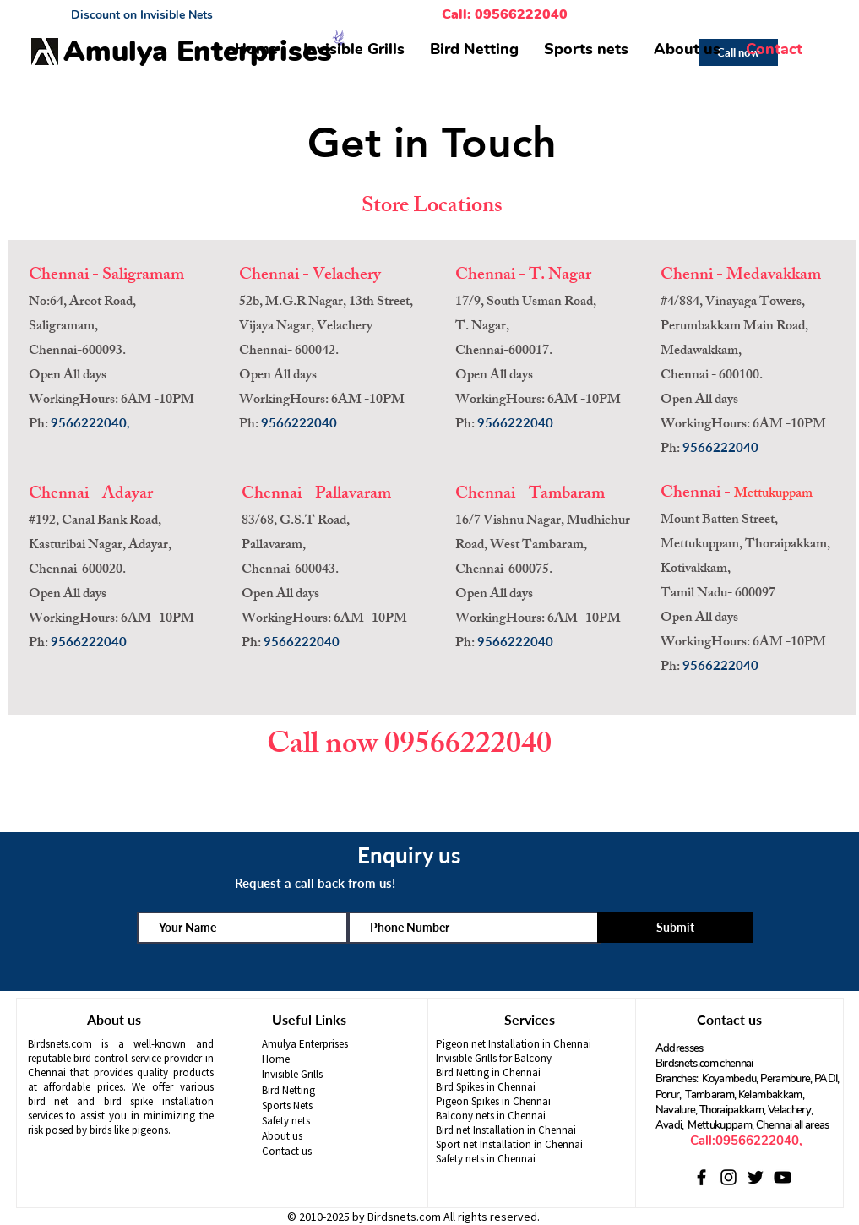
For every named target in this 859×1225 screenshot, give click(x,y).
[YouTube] (782, 1177)
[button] (354, 49)
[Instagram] (728, 1177)
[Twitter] (755, 1177)
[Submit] (675, 927)
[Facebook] (701, 1177)
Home (276, 1059)
